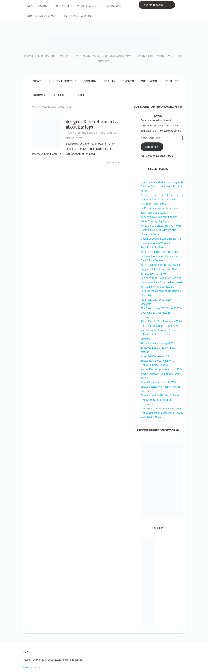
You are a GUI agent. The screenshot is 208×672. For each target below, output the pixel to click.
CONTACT (44, 5)
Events (128, 81)
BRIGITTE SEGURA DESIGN (76, 15)
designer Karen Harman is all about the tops (94, 124)
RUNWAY (39, 95)
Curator (78, 95)
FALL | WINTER (108, 132)
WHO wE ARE (63, 5)
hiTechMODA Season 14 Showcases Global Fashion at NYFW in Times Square (158, 361)
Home (35, 106)
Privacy (27, 667)
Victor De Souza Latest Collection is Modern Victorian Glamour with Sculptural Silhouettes (162, 199)
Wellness (149, 81)
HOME (29, 5)
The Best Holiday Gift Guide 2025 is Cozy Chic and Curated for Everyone (161, 313)
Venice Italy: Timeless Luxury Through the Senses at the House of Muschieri (162, 291)
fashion (90, 81)
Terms (37, 667)
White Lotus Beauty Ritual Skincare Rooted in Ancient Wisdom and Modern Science (161, 230)
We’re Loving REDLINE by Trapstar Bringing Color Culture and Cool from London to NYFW (161, 269)
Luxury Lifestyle (62, 81)
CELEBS (58, 95)
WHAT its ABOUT (87, 5)
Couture (171, 81)
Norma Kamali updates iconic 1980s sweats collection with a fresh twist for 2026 (161, 374)
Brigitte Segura (86, 132)
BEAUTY (109, 81)
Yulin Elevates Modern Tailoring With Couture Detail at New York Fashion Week (162, 186)
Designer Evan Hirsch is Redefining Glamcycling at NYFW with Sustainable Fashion (161, 243)
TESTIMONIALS (112, 5)
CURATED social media (40, 15)
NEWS (37, 81)
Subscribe (151, 146)
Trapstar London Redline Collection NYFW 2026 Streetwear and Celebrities (161, 400)
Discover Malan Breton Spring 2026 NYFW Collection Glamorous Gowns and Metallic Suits (162, 413)
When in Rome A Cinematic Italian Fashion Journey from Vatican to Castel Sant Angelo (160, 256)
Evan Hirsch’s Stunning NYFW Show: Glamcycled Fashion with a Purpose (160, 387)
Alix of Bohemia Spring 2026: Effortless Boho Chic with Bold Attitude (158, 348)
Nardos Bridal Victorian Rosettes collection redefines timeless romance (159, 334)
